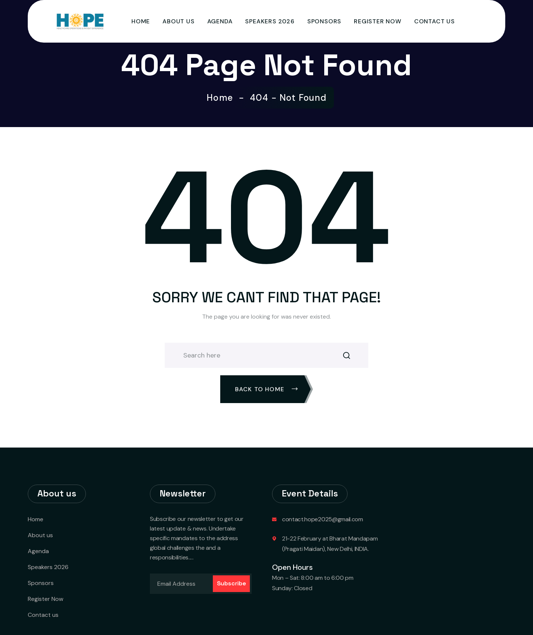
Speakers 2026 (269, 21)
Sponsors (324, 21)
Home (140, 21)
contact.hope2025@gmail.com (322, 519)
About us (178, 21)
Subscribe (231, 583)
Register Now (378, 21)
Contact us (434, 21)
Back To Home (266, 389)
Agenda (220, 21)
